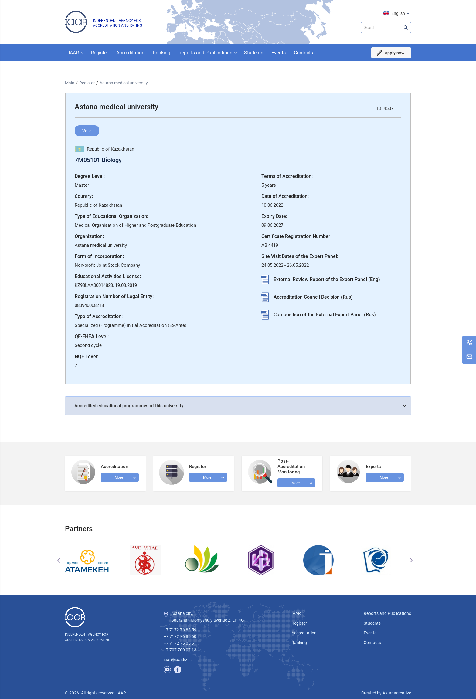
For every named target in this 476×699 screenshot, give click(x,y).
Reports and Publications (205, 53)
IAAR (74, 53)
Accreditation (130, 53)
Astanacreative (396, 693)
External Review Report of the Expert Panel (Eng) (327, 279)
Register (99, 53)
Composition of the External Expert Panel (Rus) (325, 314)
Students (253, 53)
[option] (94, 560)
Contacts (303, 53)
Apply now (394, 52)
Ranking (161, 53)
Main (69, 82)
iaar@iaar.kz (175, 659)
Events (278, 53)
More (295, 483)
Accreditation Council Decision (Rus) (313, 297)
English (398, 13)
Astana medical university (124, 82)
